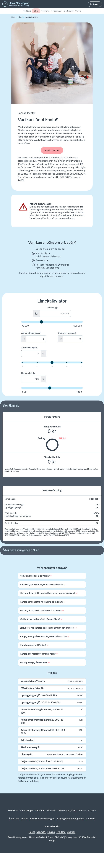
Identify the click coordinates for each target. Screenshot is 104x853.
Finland (51, 832)
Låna (36, 11)
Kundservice (68, 11)
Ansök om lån (52, 150)
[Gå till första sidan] (15, 4)
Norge (32, 832)
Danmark (41, 832)
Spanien (71, 832)
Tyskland (61, 832)
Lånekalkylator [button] (31, 17)
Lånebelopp (51, 308)
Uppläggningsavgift (67, 333)
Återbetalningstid (29, 348)
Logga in (95, 4)
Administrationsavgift (31, 333)
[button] (36, 576)
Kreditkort (27, 11)
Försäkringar (56, 11)
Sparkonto (45, 11)
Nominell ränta (28, 373)
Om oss (78, 11)
